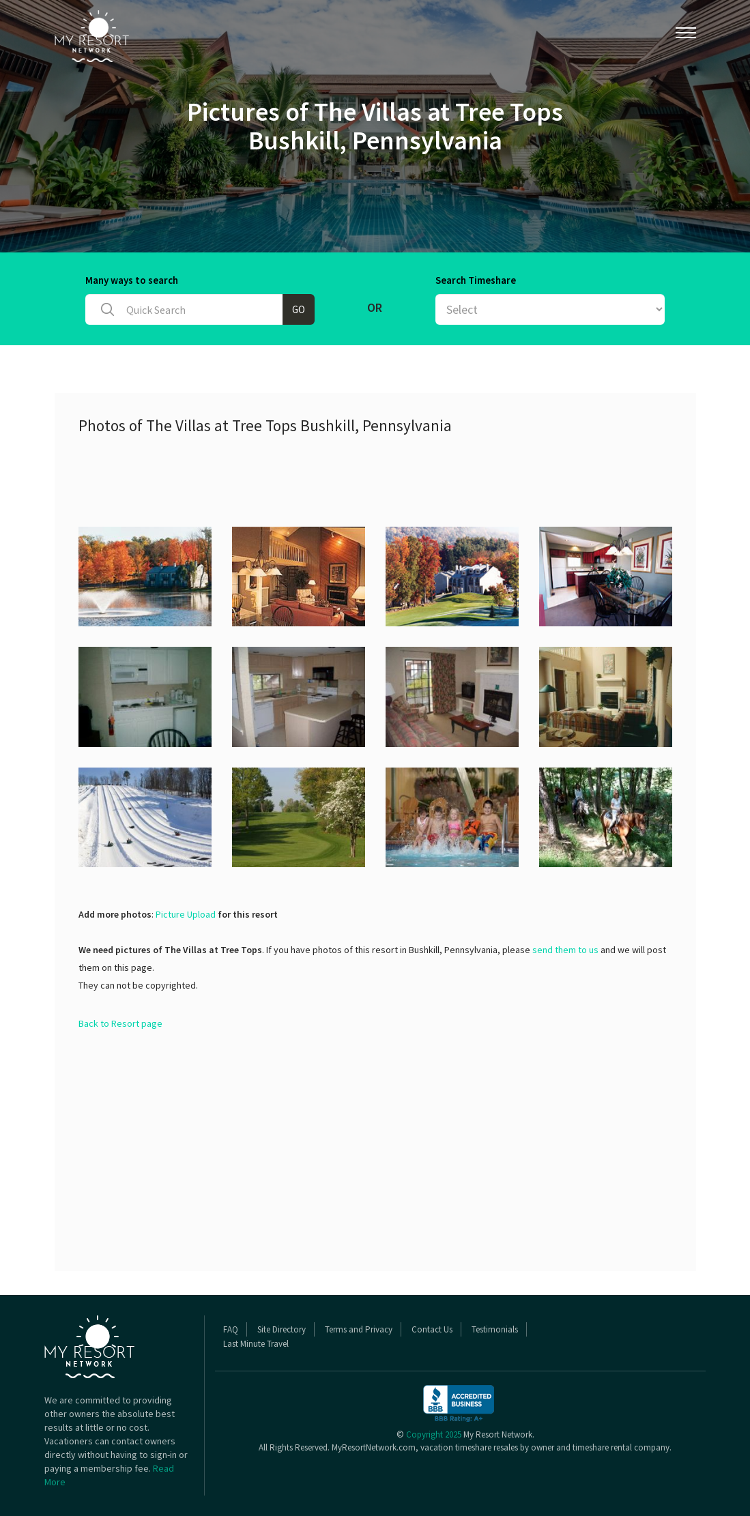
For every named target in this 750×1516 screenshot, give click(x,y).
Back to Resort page (120, 1023)
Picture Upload (186, 914)
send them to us (565, 950)
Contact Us (432, 1329)
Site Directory (281, 1329)
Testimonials (495, 1329)
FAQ (230, 1329)
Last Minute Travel (256, 1344)
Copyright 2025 (433, 1434)
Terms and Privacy (358, 1329)
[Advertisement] (326, 479)
